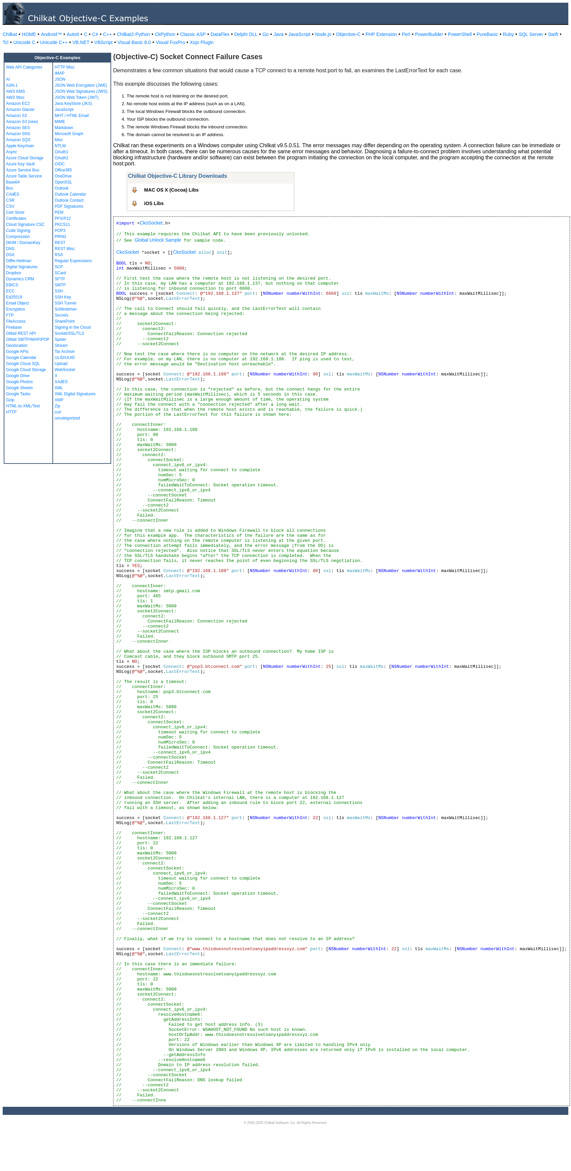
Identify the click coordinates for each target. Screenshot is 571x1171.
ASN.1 (12, 85)
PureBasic (487, 34)
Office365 (63, 170)
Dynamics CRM (20, 279)
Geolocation (17, 345)
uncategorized (67, 418)
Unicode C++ (54, 42)
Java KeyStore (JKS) (73, 103)
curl (58, 412)
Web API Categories (24, 67)
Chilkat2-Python (133, 34)
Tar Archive (65, 351)
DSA (10, 254)
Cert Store (15, 212)
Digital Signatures (22, 267)
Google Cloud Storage (26, 369)
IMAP (59, 73)
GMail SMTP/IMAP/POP (27, 339)
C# (95, 34)
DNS (10, 248)
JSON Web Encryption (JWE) (81, 85)
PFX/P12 (63, 218)
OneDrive (63, 176)
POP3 (60, 230)
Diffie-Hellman (18, 260)
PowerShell (460, 34)
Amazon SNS (18, 133)
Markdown (64, 127)
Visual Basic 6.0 (134, 42)
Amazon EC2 (18, 103)
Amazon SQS (18, 139)
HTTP (11, 412)
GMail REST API (21, 333)
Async (11, 152)
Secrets (62, 315)
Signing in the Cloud (73, 327)
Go (265, 34)
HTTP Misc (65, 67)
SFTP (60, 279)
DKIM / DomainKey (23, 242)
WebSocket (65, 369)
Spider (61, 339)
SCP (59, 267)
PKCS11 (62, 224)
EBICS (12, 285)
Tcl (5, 42)
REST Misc (65, 248)
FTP (10, 315)
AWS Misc (15, 97)
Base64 (13, 182)
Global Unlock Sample (158, 240)
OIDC (60, 164)
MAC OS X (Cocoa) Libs (171, 190)
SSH (59, 291)
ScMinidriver (66, 309)
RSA (59, 254)
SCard (60, 273)
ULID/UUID (65, 357)
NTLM (60, 146)
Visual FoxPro (170, 42)
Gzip (10, 400)
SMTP (60, 285)
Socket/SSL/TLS (69, 333)
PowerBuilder (429, 34)
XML (59, 388)
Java (278, 34)
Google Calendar (21, 357)
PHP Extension (381, 34)
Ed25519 (14, 297)
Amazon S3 (16, 115)
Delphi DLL (245, 34)
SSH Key (63, 297)
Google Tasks (18, 394)
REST (60, 242)
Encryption (15, 309)
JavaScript (299, 34)
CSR (10, 200)
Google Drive (18, 375)
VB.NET (81, 42)
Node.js (323, 34)
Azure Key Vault (20, 164)
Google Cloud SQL (23, 363)
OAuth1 (62, 152)
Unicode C (24, 42)
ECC (10, 291)
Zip (57, 406)
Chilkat (10, 34)
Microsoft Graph (69, 133)
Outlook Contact (69, 200)
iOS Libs (154, 203)
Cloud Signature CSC (25, 224)
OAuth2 (62, 158)
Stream (61, 345)
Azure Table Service (24, 176)
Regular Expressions (73, 260)
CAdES (12, 194)
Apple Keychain (20, 146)
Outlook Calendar (70, 194)
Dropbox (13, 273)
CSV (10, 206)
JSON (60, 79)
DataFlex (220, 34)
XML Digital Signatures (75, 394)
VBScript (103, 42)
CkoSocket (151, 223)
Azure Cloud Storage (24, 158)
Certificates (16, 218)
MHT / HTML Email (72, 115)
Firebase (14, 327)
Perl (406, 34)
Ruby (508, 34)
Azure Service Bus (22, 170)
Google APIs (17, 351)
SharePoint (65, 321)
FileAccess (16, 321)
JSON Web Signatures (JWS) (81, 91)
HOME (29, 34)
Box (9, 188)
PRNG (61, 236)
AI (8, 79)
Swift (553, 34)
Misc (59, 139)
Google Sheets (19, 388)
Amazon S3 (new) (22, 121)
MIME (60, 121)
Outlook (62, 188)
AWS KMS (15, 91)
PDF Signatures (69, 206)
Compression (18, 236)
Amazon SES (18, 127)
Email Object (17, 303)
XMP (59, 400)
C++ (107, 34)
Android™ (51, 34)
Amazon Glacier (20, 109)
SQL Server (531, 34)
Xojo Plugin (202, 42)
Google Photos (19, 381)
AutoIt (73, 34)
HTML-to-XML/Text (23, 406)
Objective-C (348, 34)
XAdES (61, 381)
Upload (61, 363)
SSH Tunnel (65, 303)
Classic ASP (193, 34)
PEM (59, 212)
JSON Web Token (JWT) (77, 97)
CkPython (165, 34)
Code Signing (18, 230)
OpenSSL (63, 182)
